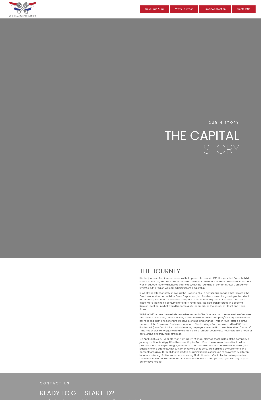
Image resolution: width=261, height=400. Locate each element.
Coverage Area (154, 9)
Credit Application (215, 9)
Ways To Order (184, 9)
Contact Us (243, 9)
